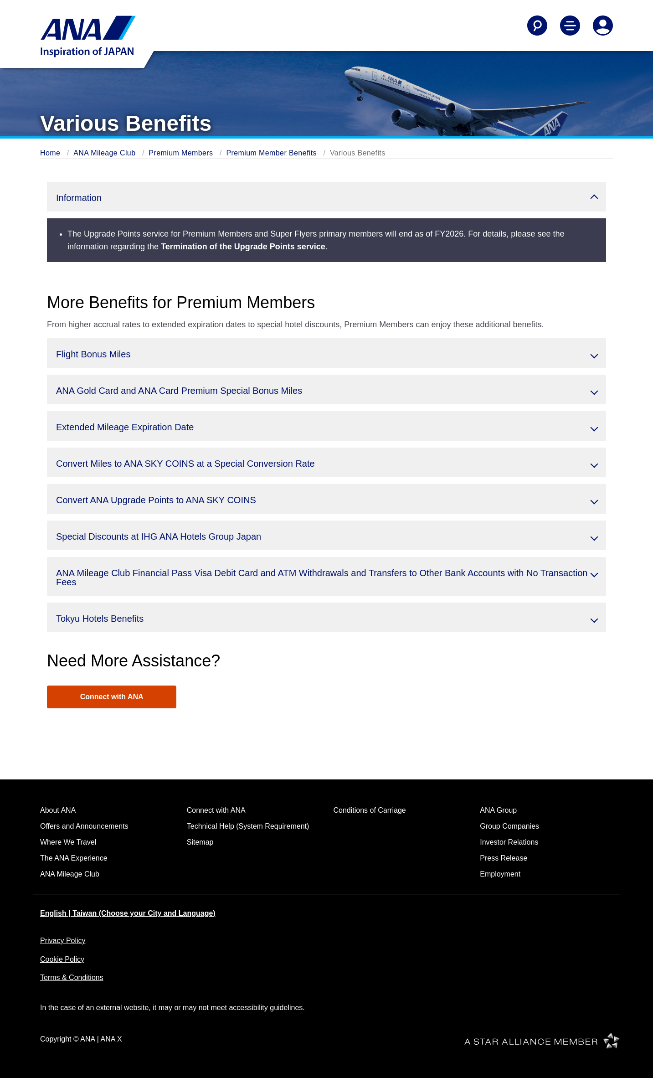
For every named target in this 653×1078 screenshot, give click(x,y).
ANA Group (498, 810)
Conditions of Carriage (370, 810)
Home (50, 153)
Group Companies (509, 826)
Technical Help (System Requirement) (248, 826)
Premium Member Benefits (271, 153)
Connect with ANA (112, 697)
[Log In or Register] (603, 25)
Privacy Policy (63, 940)
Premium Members (181, 153)
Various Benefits (358, 153)
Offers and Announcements (84, 826)
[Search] (537, 25)
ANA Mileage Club (104, 153)
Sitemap (200, 842)
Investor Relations (509, 842)
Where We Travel (68, 842)
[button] (326, 196)
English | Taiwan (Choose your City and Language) (128, 913)
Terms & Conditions (71, 977)
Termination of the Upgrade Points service (243, 246)
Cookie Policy (62, 959)
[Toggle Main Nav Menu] (570, 25)
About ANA (58, 810)
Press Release (503, 858)
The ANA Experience (74, 858)
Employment (500, 874)
